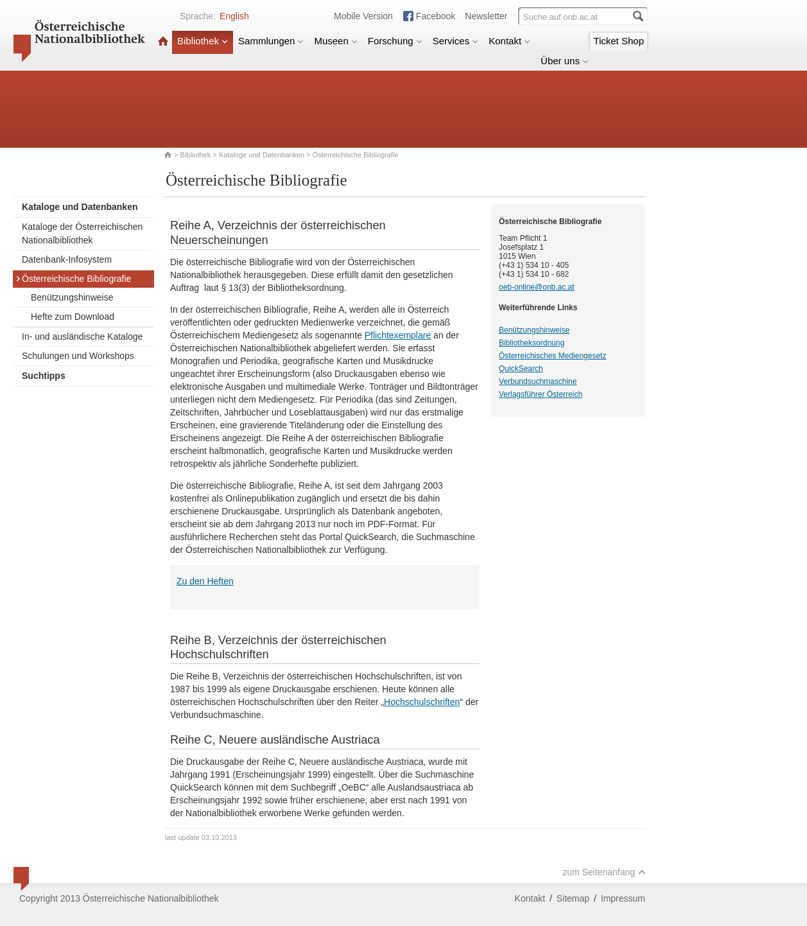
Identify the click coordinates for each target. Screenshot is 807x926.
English (234, 16)
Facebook (435, 16)
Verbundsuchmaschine (538, 381)
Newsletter (486, 16)
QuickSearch (521, 368)
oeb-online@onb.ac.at (537, 287)
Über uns (565, 60)
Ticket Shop (618, 40)
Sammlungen (271, 40)
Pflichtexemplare (398, 335)
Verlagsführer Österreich (540, 394)
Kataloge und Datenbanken (261, 155)
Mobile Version (363, 16)
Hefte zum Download (72, 316)
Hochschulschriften (422, 702)
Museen (335, 40)
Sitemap (573, 898)
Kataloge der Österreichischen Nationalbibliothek (82, 233)
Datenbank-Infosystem (67, 259)
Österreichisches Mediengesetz (552, 355)
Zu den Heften (205, 581)
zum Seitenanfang (604, 872)
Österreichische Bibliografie (73, 279)
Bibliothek (202, 40)
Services (456, 40)
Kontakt (509, 40)
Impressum (623, 898)
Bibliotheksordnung (531, 342)
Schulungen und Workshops (78, 356)
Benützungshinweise (72, 297)
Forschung (395, 40)
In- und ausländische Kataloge (82, 336)
